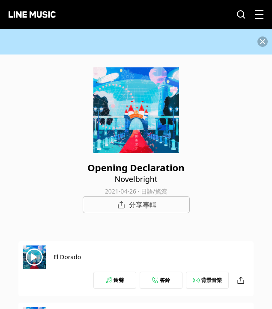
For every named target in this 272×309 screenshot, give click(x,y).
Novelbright (136, 179)
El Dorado (67, 257)
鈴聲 (115, 280)
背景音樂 (207, 280)
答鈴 (161, 280)
